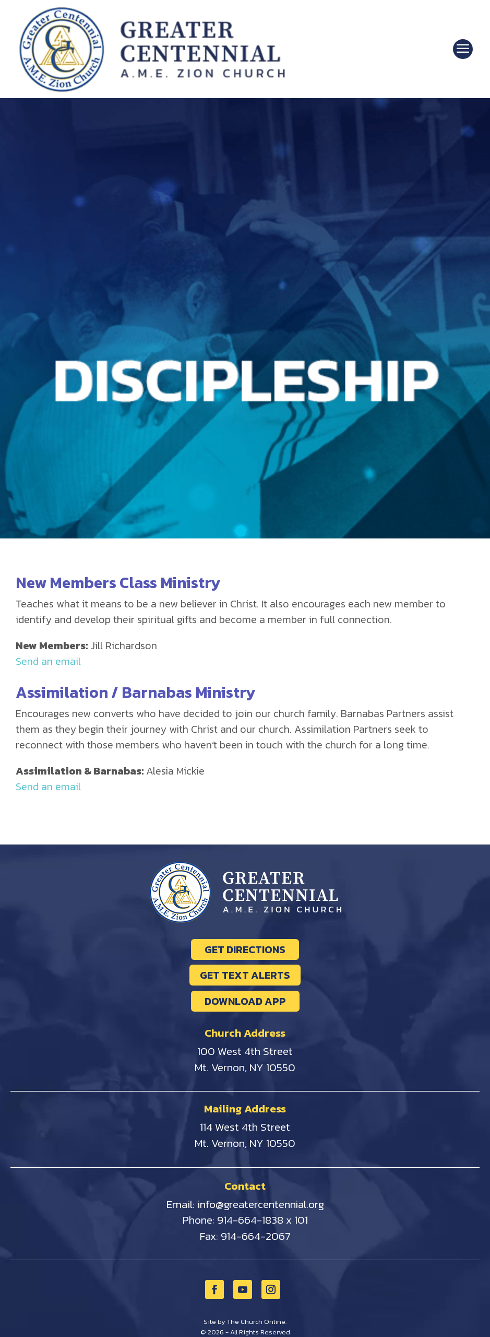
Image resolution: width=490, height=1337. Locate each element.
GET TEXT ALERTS (245, 975)
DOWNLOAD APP (245, 1001)
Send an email (48, 661)
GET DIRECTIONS (245, 949)
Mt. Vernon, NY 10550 (245, 1067)
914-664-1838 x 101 (262, 1220)
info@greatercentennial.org (260, 1204)
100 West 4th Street (245, 1051)
